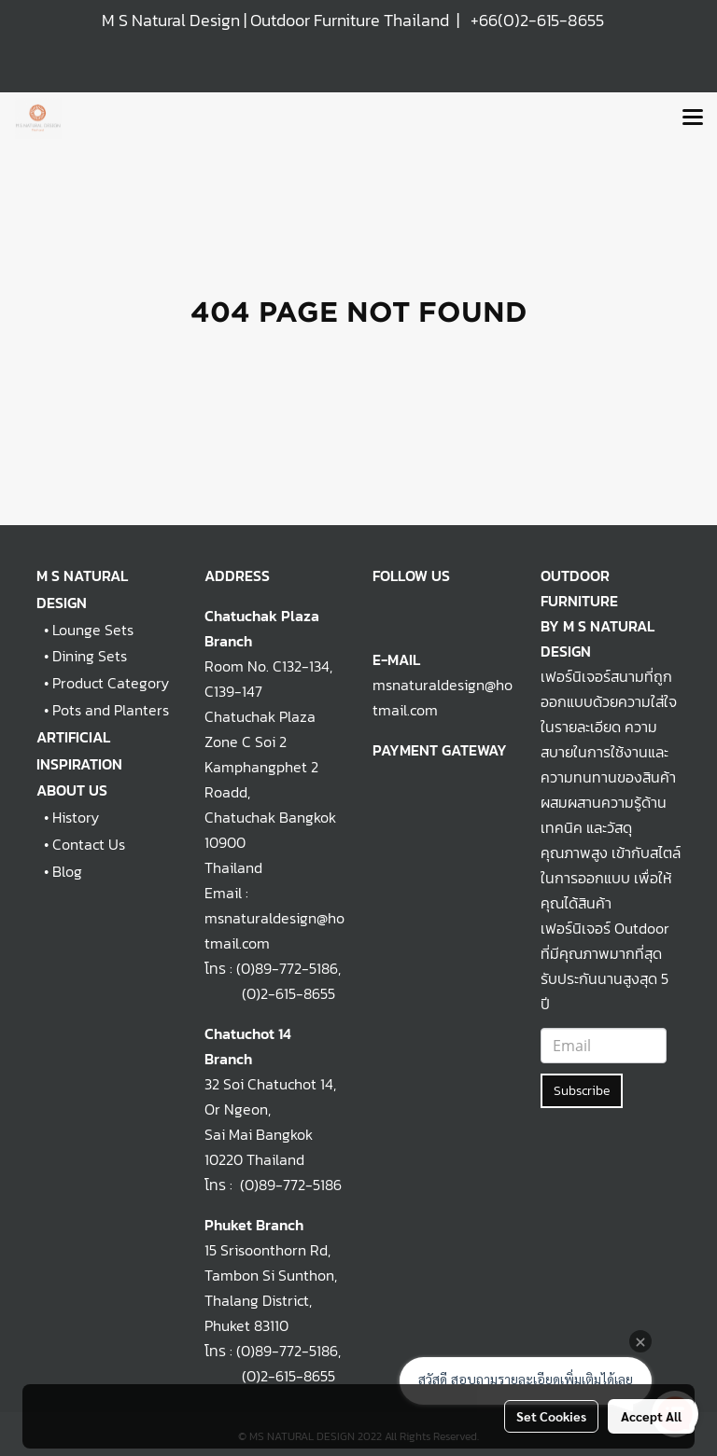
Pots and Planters (110, 710)
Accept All (651, 1415)
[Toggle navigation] (692, 118)
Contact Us (88, 844)
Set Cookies (551, 1415)
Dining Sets (89, 656)
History (75, 817)
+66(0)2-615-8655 (537, 20)
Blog (67, 871)
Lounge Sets (93, 629)
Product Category (110, 683)
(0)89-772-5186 (287, 968)
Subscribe (582, 1091)
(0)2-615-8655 (269, 993)
